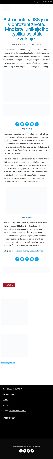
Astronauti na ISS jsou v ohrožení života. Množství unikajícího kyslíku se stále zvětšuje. (26, 29)
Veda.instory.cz (36, 251)
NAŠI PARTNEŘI (9, 418)
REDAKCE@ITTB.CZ (17, 411)
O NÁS (5, 400)
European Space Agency (19, 251)
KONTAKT (7, 405)
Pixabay (29, 129)
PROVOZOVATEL (9, 394)
